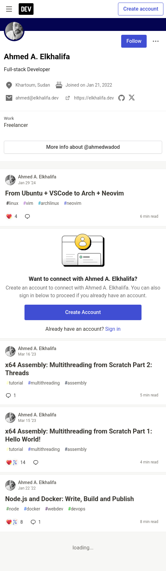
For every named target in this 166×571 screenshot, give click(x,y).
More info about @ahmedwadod (83, 147)
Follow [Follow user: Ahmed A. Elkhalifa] (134, 41)
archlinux (48, 203)
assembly (75, 383)
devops (76, 509)
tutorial (14, 383)
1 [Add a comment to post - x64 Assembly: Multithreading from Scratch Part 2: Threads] (10, 395)
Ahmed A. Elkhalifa (37, 176)
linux (12, 203)
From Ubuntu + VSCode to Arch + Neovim (64, 193)
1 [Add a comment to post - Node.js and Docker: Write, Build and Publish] (35, 522)
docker (32, 509)
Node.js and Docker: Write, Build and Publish (69, 499)
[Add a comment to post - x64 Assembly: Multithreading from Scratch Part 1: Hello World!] (15, 462)
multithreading (44, 383)
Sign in (113, 329)
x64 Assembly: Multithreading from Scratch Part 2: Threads (78, 369)
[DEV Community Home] (26, 9)
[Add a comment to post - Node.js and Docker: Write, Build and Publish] (14, 522)
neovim (72, 203)
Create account (140, 9)
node (12, 509)
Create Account (83, 312)
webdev (54, 509)
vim (28, 203)
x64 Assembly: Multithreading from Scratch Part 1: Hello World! (78, 435)
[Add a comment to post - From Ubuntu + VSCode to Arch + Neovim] (11, 216)
